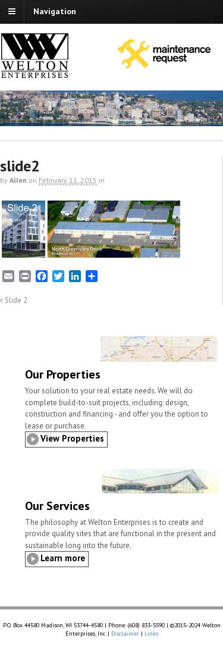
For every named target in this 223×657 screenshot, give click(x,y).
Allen (18, 180)
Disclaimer (125, 633)
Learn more (62, 558)
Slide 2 (13, 300)
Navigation (54, 11)
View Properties (72, 438)
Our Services (57, 506)
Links (151, 633)
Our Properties (62, 374)
